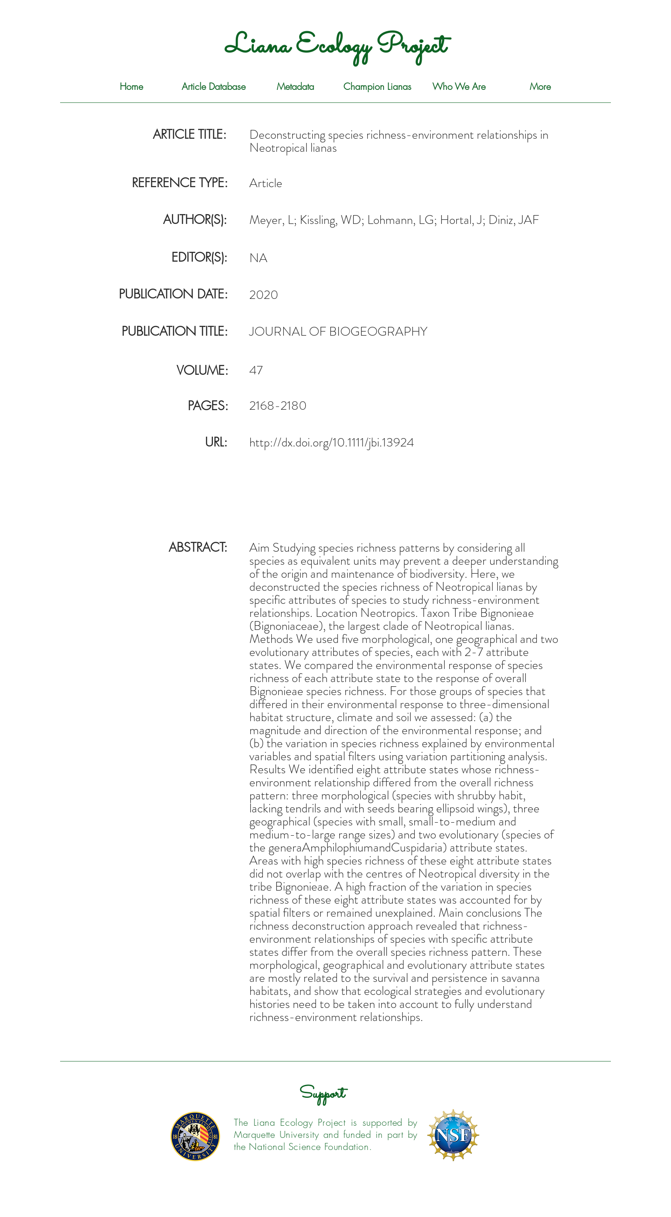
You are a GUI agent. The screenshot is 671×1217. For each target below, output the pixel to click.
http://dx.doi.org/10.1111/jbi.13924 (331, 442)
